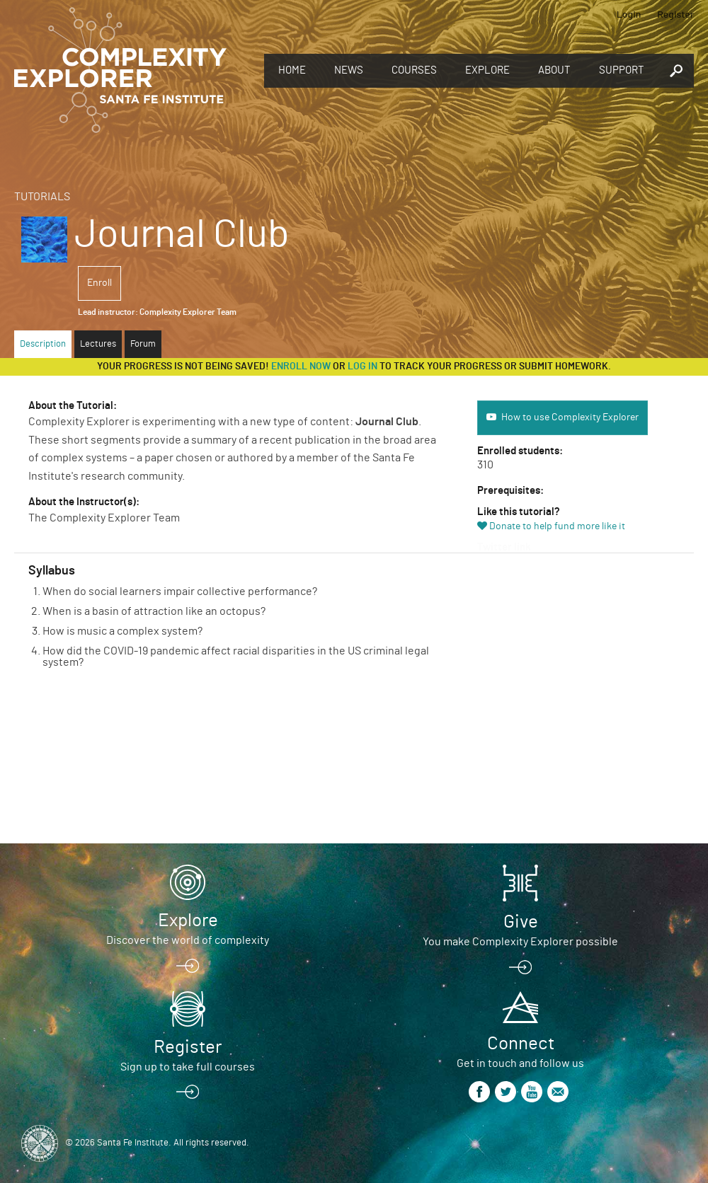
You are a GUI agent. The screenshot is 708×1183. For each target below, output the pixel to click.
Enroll (99, 283)
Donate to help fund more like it (557, 526)
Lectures (98, 344)
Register (675, 14)
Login (629, 14)
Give (520, 922)
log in (362, 366)
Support (621, 70)
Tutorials (42, 196)
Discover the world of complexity (187, 940)
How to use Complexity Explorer (570, 417)
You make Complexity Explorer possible (520, 941)
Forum (143, 344)
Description (43, 344)
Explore (487, 70)
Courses (414, 70)
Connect (520, 1043)
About (554, 70)
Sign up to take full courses (187, 1067)
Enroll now (301, 366)
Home (292, 70)
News (348, 70)
